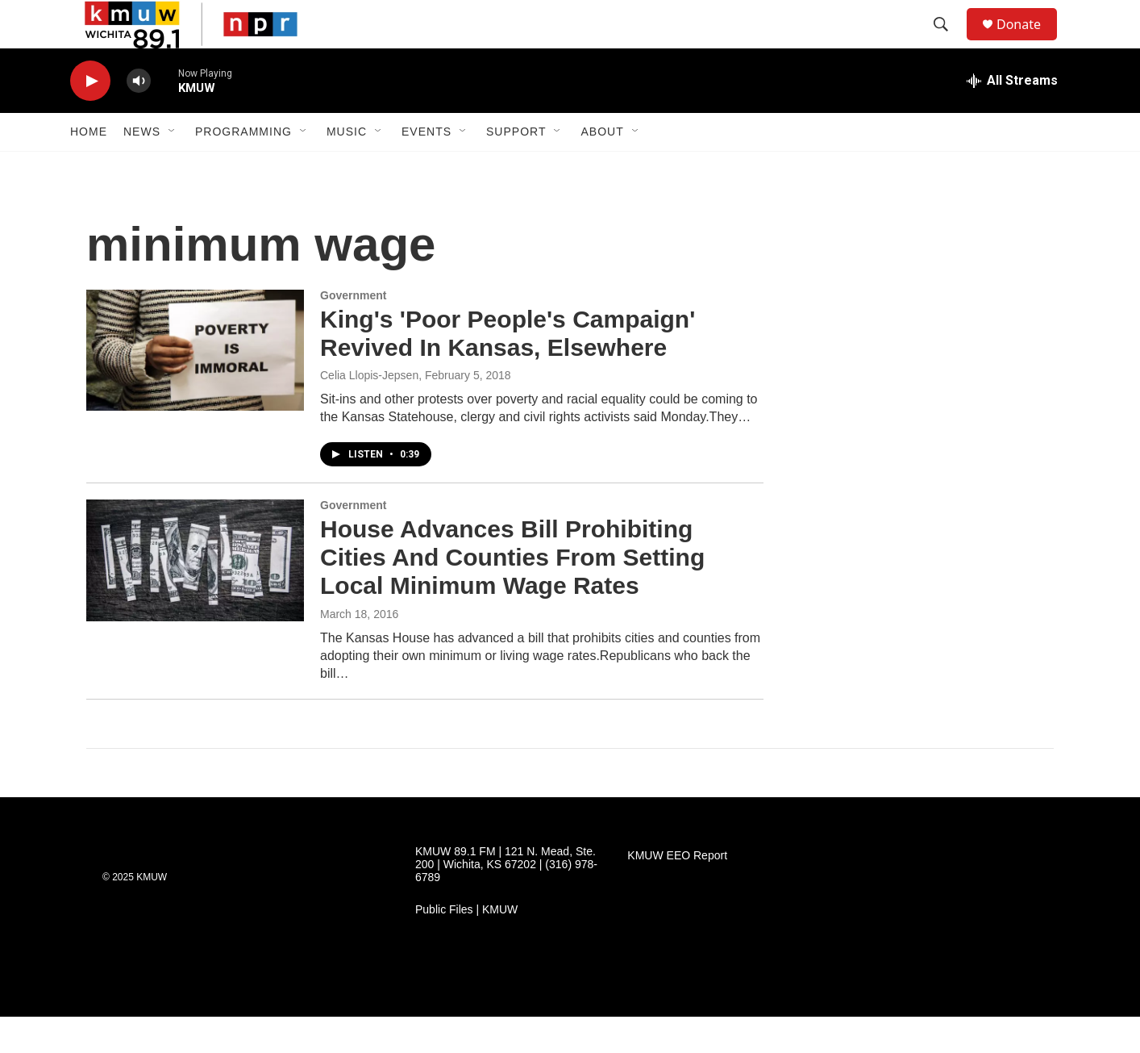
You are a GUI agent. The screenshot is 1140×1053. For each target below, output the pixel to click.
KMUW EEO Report (677, 892)
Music (347, 167)
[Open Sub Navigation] (172, 167)
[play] (90, 117)
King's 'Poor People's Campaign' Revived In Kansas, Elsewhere (507, 369)
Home (88, 167)
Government (353, 331)
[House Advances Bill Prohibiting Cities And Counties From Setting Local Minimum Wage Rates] (195, 596)
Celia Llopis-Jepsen (369, 411)
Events (426, 167)
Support (516, 167)
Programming (243, 167)
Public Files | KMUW (466, 946)
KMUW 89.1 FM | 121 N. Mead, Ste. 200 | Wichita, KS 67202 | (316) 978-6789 (506, 901)
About (601, 167)
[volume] (138, 117)
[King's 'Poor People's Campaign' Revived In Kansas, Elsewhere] (195, 386)
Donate (1029, 42)
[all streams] (1012, 117)
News (141, 167)
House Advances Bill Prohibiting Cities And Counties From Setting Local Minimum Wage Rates (512, 593)
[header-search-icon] (948, 43)
